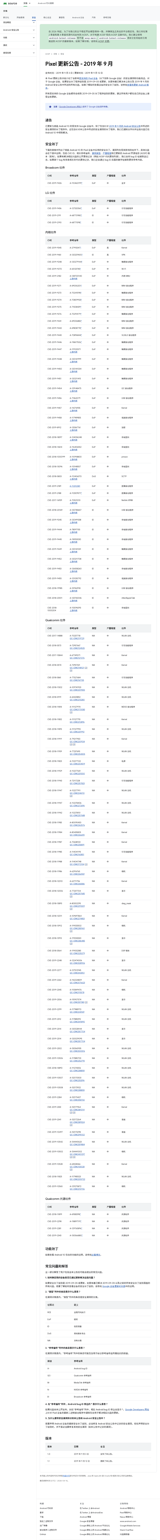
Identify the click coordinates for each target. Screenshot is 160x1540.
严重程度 (107, 153)
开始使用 (20, 17)
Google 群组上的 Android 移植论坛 (95, 1534)
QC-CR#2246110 (77, 793)
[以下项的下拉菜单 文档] (31, 3)
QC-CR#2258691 (77, 845)
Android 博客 (85, 1517)
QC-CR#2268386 (77, 884)
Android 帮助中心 (127, 1508)
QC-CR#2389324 (77, 1122)
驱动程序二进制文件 (48, 1530)
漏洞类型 (96, 153)
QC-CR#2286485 (77, 941)
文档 (5, 11)
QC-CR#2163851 (77, 854)
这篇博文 (96, 1255)
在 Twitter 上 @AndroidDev (91, 1512)
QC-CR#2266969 (77, 874)
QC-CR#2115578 (77, 992)
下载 (42, 1517)
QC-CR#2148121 (77, 668)
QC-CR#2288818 (77, 1070)
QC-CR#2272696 (77, 805)
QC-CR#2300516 (77, 1051)
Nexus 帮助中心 (126, 1517)
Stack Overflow (126, 1530)
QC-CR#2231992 (77, 732)
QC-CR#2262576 (77, 825)
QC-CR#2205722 (77, 1179)
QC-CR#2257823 (77, 783)
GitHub (43, 1534)
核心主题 (47, 17)
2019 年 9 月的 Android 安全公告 (125, 126)
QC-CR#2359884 (77, 1144)
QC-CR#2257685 (77, 893)
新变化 (6, 17)
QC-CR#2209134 (77, 741)
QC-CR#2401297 (77, 1154)
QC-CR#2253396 (77, 1080)
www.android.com (128, 1521)
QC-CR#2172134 (77, 864)
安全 (62, 54)
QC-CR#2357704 (77, 1031)
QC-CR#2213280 (77, 700)
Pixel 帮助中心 (126, 1512)
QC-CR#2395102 (77, 1135)
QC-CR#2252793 (77, 1061)
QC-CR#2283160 (77, 928)
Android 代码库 (46, 1508)
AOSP (47, 54)
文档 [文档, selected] (25, 3)
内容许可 (66, 1476)
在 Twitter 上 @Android (89, 1508)
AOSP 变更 (103, 41)
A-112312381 (75, 486)
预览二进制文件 (46, 1521)
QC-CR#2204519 (77, 764)
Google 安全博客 (87, 1521)
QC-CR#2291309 (77, 906)
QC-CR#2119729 (77, 638)
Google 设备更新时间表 (113, 1286)
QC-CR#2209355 (77, 690)
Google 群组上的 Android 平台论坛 (95, 1525)
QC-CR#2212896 (77, 722)
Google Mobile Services (130, 1525)
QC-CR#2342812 (77, 973)
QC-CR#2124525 (77, 648)
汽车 (94, 17)
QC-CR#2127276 (77, 658)
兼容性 (62, 17)
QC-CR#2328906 (77, 963)
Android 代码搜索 (46, 3)
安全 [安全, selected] (34, 17)
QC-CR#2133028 (77, 1167)
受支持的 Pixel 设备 (88, 78)
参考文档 (107, 17)
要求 (42, 1512)
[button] (16, 22)
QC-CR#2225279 (77, 953)
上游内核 (73, 278)
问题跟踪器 (124, 1534)
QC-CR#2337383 (77, 1002)
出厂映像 (43, 1525)
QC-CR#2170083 (77, 709)
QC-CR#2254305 (77, 754)
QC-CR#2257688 (77, 815)
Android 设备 (78, 17)
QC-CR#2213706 (77, 1189)
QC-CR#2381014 (77, 1110)
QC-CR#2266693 (77, 835)
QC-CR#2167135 (77, 680)
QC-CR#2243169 (77, 1012)
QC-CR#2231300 (77, 773)
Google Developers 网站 (70, 106)
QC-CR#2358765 (77, 1100)
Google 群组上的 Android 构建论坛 (95, 1530)
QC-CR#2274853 (77, 918)
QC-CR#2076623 (77, 983)
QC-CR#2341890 (77, 1022)
